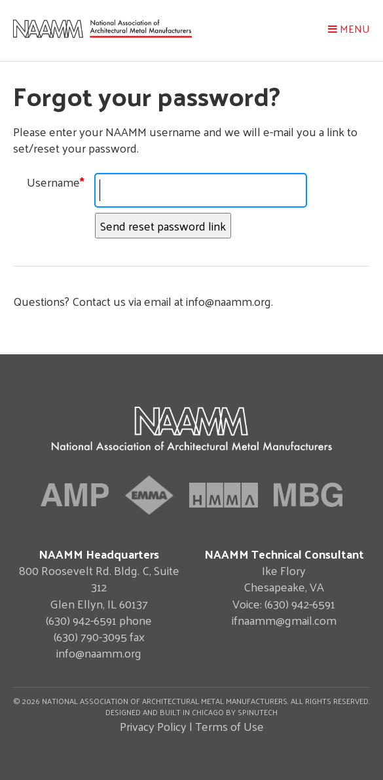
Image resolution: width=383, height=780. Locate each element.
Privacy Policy (153, 726)
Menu (349, 28)
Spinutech (258, 712)
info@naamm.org (98, 652)
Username (55, 182)
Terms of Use (229, 726)
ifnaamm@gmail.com (284, 620)
